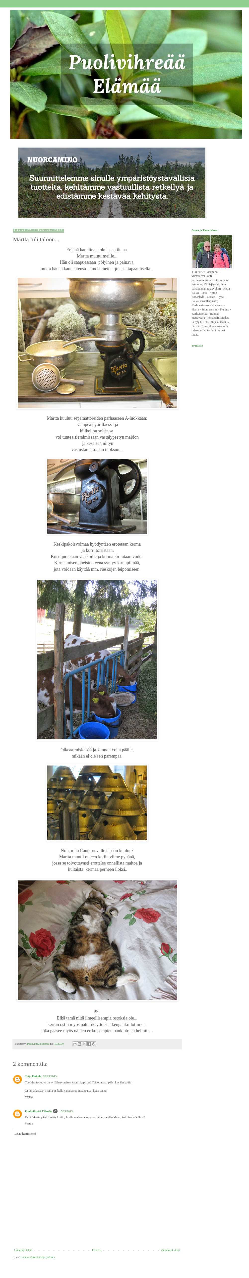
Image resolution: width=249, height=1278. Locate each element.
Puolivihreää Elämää (22, 17)
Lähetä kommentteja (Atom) (38, 1257)
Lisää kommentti (25, 1133)
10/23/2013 (50, 1076)
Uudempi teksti (23, 1250)
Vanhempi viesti (170, 1250)
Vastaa (29, 1097)
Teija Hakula (33, 1076)
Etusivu (96, 1250)
